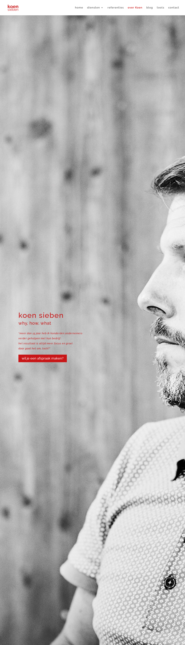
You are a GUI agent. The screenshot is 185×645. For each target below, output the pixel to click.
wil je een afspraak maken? (43, 358)
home (79, 7)
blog (149, 7)
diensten (93, 7)
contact (173, 7)
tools (160, 7)
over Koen (135, 7)
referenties (115, 7)
